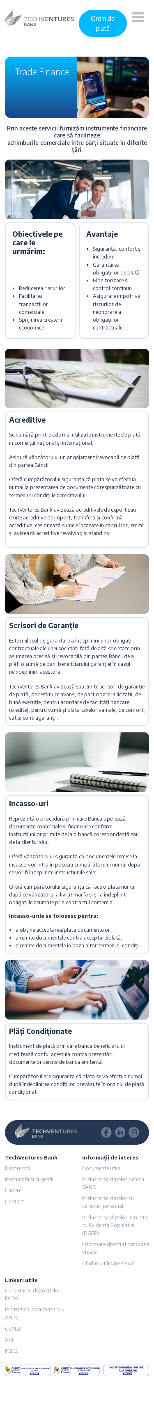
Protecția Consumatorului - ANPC (37, 1313)
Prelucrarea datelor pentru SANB (113, 1183)
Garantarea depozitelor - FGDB (34, 1294)
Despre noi (17, 1168)
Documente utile (101, 1168)
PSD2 (11, 1350)
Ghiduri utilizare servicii (109, 1263)
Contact (14, 1201)
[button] (138, 23)
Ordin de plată (103, 23)
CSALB (13, 1328)
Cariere (13, 1190)
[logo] (39, 18)
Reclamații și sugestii (29, 1179)
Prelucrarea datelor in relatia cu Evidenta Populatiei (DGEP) (115, 1225)
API (9, 1339)
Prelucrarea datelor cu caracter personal (108, 1202)
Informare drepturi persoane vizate (115, 1248)
